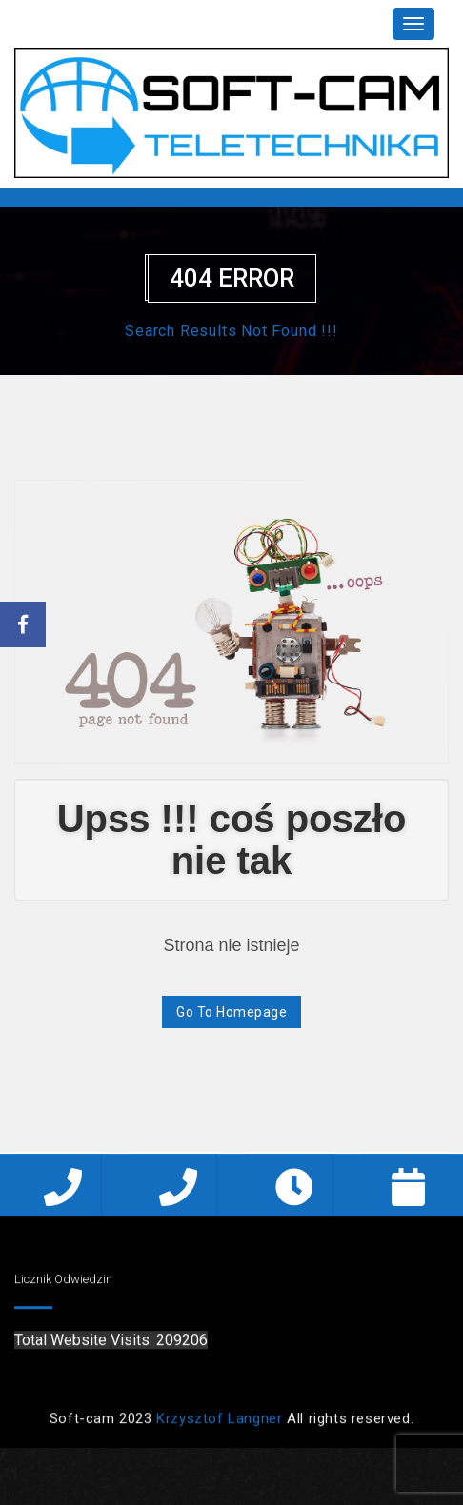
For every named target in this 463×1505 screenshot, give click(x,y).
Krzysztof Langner (219, 1422)
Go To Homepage (231, 1012)
